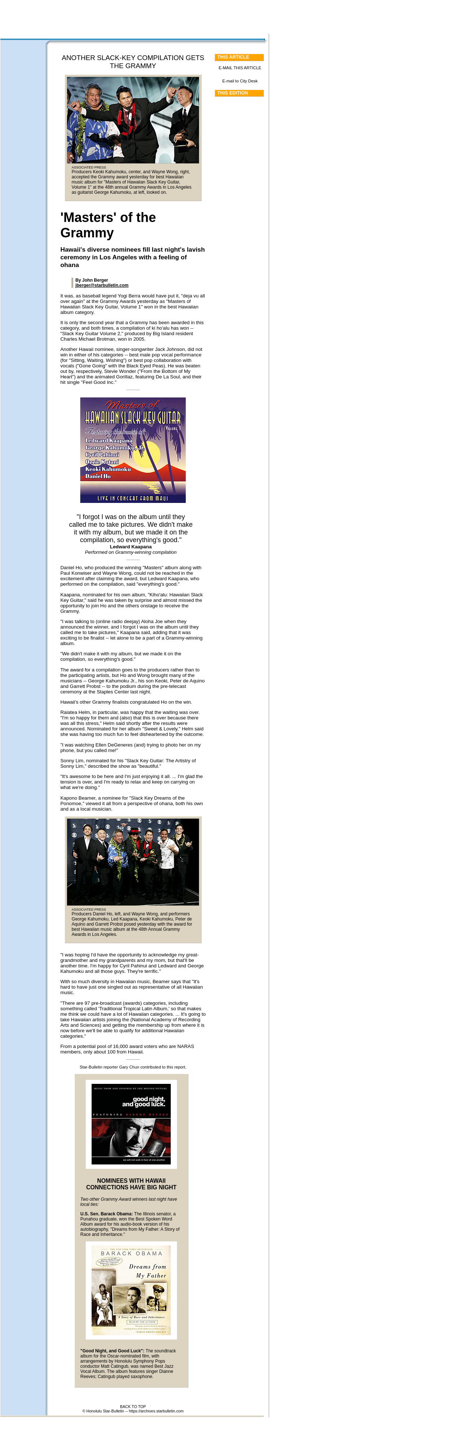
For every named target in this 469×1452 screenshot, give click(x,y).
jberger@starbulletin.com (102, 285)
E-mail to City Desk (240, 81)
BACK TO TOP (133, 1406)
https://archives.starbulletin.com (156, 1411)
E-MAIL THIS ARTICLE (240, 68)
